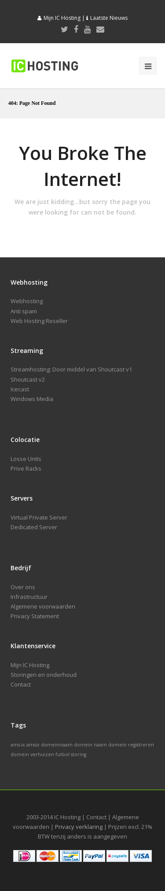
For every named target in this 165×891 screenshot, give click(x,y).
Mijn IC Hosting (62, 18)
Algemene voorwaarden (43, 606)
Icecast (20, 389)
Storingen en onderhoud (44, 675)
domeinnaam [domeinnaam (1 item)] (57, 745)
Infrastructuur (29, 597)
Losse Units (26, 459)
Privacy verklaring (79, 827)
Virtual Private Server (39, 517)
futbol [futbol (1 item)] (62, 754)
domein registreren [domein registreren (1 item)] (131, 745)
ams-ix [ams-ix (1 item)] (18, 745)
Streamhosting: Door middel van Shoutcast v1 (71, 369)
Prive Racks (26, 468)
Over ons (23, 587)
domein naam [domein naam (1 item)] (90, 745)
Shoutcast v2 (28, 379)
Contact (21, 684)
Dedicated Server (34, 527)
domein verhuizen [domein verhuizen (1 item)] (32, 754)
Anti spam (24, 311)
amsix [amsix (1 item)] (33, 745)
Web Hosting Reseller (39, 321)
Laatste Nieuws (109, 18)
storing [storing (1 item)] (78, 754)
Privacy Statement (35, 616)
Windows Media (32, 399)
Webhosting (27, 301)
